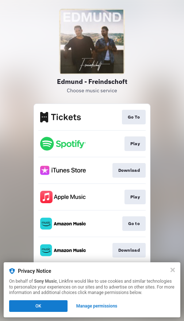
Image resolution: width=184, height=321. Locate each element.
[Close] (173, 270)
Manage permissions (97, 306)
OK (38, 306)
